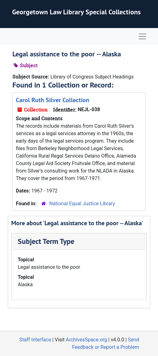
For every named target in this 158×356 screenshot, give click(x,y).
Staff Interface (35, 340)
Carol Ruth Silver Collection (52, 100)
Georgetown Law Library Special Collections (76, 11)
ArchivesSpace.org (86, 340)
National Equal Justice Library (82, 203)
